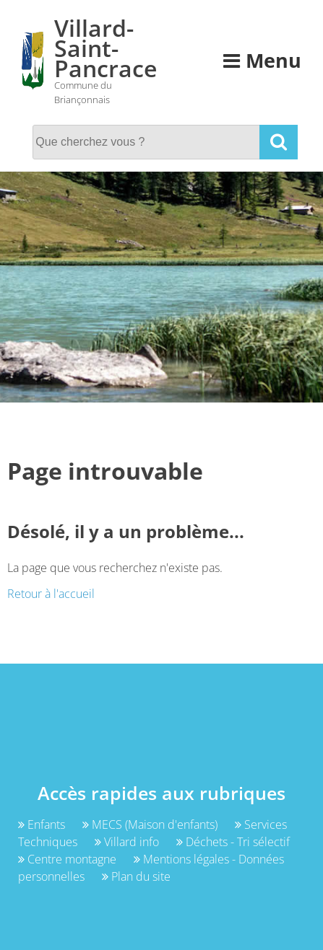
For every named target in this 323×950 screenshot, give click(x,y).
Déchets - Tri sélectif (233, 842)
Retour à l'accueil (51, 594)
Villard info (128, 842)
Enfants (43, 824)
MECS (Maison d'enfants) (151, 824)
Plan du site (136, 876)
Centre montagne (68, 859)
